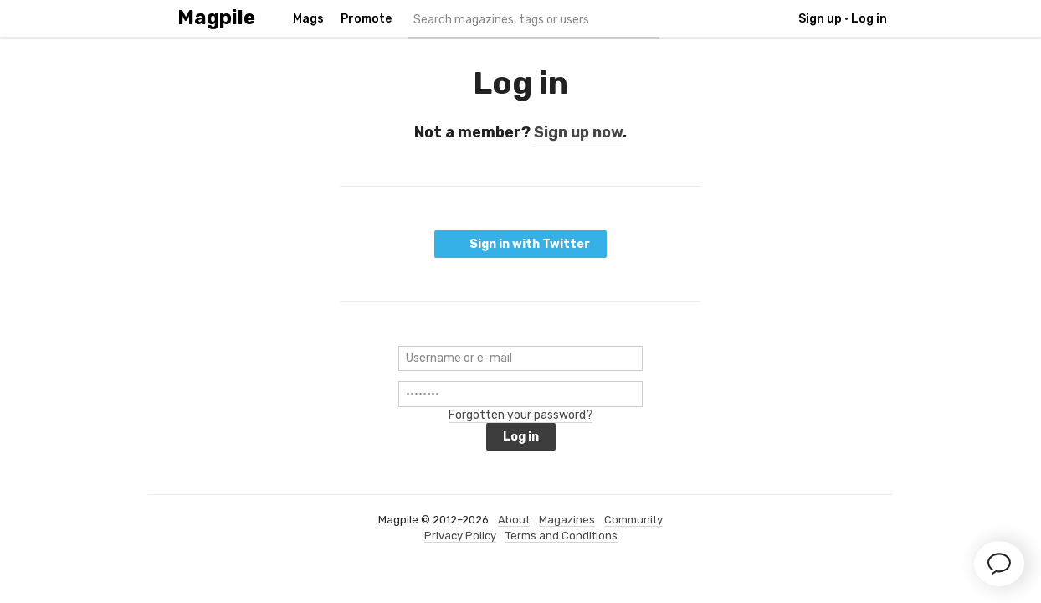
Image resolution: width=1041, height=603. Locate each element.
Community (633, 519)
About (514, 519)
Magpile (216, 18)
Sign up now (578, 132)
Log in (869, 19)
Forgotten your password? (520, 415)
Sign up (820, 19)
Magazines (567, 519)
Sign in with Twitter (520, 244)
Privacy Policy (460, 535)
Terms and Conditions (561, 535)
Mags (308, 19)
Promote (366, 19)
